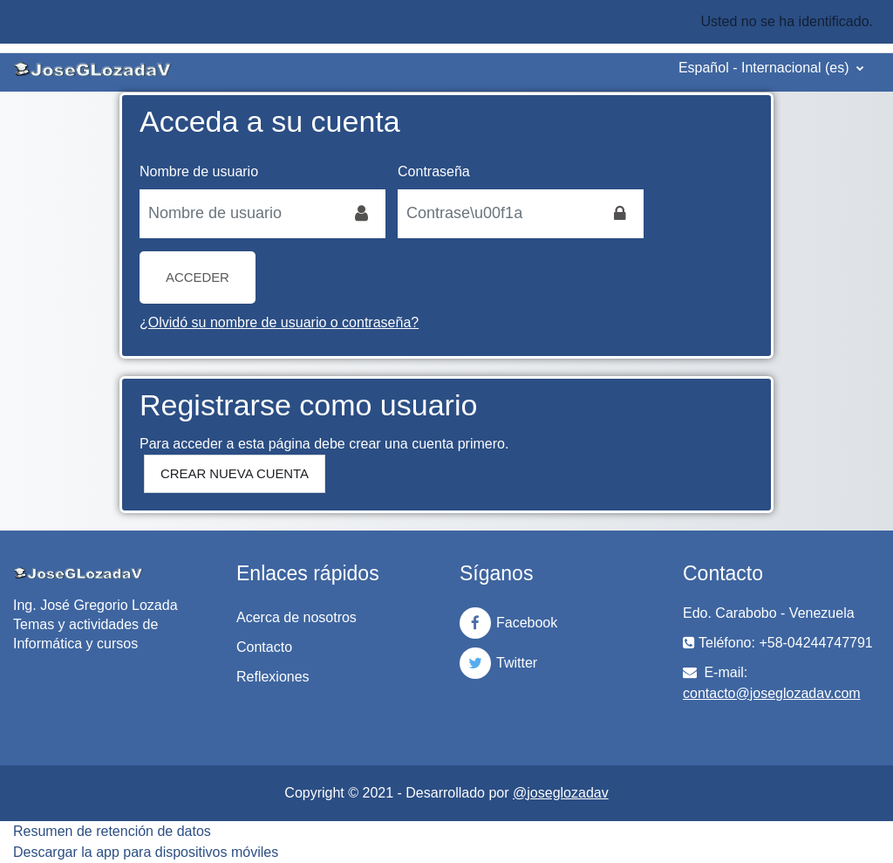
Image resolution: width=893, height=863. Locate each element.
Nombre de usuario (199, 171)
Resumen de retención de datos (112, 831)
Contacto (264, 647)
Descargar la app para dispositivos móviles (145, 852)
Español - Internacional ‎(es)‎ (765, 67)
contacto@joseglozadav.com (772, 693)
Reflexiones (273, 676)
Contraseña (434, 171)
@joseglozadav (561, 792)
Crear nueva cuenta (234, 473)
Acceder (197, 277)
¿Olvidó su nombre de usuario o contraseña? (279, 322)
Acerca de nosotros (296, 617)
